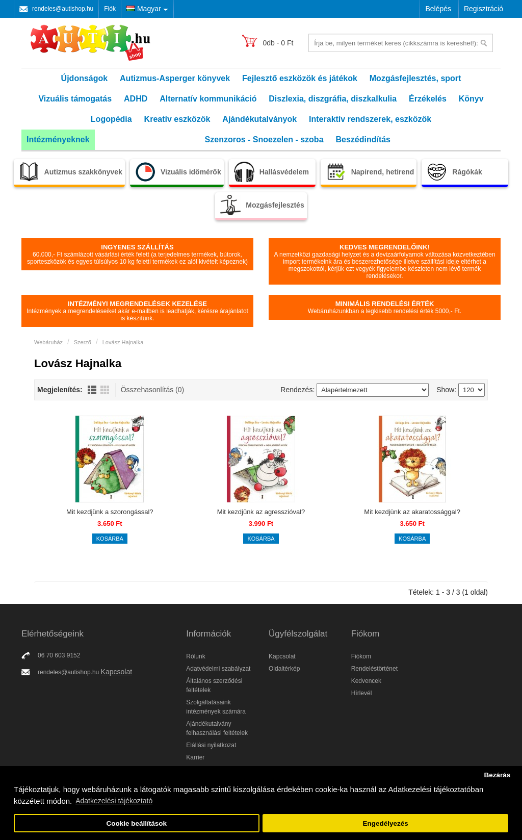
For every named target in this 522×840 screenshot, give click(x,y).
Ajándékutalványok (259, 119)
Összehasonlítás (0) (153, 390)
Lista (92, 390)
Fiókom (361, 656)
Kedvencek (366, 680)
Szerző (82, 342)
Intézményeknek (58, 139)
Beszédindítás (362, 139)
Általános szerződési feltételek (214, 685)
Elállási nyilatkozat (211, 745)
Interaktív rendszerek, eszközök (370, 119)
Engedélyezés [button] (385, 823)
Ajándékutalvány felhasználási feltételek (217, 728)
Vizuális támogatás (75, 98)
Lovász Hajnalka (123, 342)
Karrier (195, 757)
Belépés (438, 9)
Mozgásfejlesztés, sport (415, 78)
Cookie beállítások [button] (137, 823)
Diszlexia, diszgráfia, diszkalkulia (333, 98)
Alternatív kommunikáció (208, 98)
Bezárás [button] (497, 775)
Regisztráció (483, 9)
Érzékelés (428, 98)
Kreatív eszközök (177, 119)
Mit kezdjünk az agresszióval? (261, 512)
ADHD (135, 98)
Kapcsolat (116, 672)
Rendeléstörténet (374, 668)
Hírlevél (361, 693)
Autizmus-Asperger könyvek (175, 78)
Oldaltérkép (284, 668)
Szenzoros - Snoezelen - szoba (264, 139)
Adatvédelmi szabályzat (218, 668)
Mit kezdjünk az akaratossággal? (412, 512)
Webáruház (48, 342)
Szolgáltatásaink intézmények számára (216, 707)
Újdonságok (84, 78)
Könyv (471, 98)
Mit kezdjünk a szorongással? (109, 512)
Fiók (110, 8)
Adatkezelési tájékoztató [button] (113, 801)
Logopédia (111, 119)
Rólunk (195, 656)
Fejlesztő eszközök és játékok (299, 78)
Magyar (143, 9)
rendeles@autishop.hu (62, 8)
